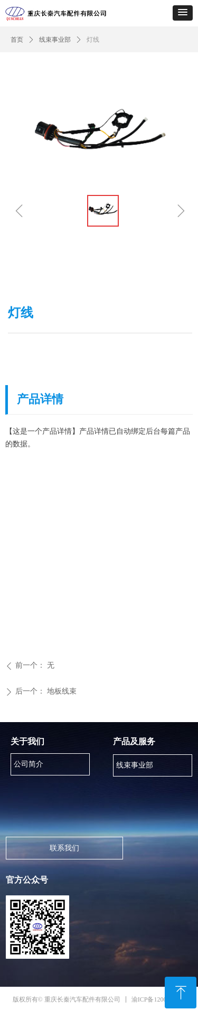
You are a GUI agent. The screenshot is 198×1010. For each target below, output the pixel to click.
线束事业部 (55, 39)
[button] (183, 13)
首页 (17, 39)
